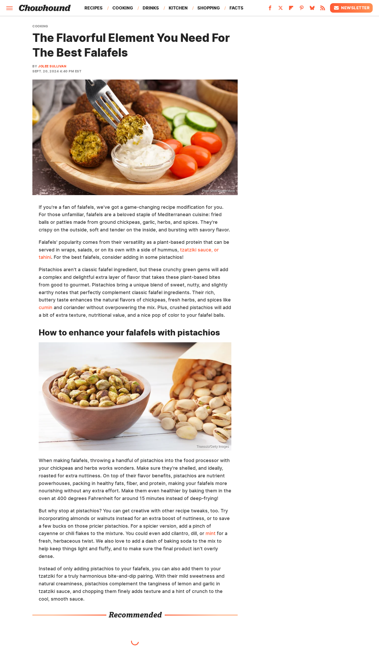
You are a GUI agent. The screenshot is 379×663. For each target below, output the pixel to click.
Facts (236, 8)
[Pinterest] (301, 9)
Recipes (93, 8)
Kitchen (178, 8)
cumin (45, 307)
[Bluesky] (312, 9)
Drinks (151, 8)
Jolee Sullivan (52, 66)
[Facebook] (270, 9)
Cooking (122, 8)
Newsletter (351, 8)
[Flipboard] (291, 9)
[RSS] (323, 9)
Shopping (208, 8)
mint (211, 533)
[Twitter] (280, 9)
